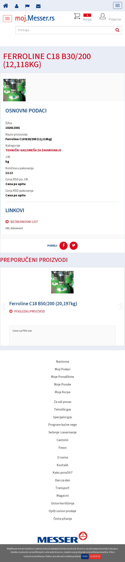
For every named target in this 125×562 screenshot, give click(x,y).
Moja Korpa (62, 392)
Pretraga (117, 30)
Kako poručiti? (63, 472)
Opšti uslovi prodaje (62, 511)
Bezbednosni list (24, 222)
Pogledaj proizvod (29, 311)
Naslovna (62, 361)
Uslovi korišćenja (62, 503)
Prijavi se (115, 16)
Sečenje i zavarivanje (63, 432)
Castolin (62, 440)
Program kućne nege (62, 424)
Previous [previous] (121, 306)
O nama (62, 457)
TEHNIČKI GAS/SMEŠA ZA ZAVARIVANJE (33, 150)
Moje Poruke (62, 384)
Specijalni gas (62, 417)
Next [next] (4, 306)
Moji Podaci (62, 369)
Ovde (85, 556)
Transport (62, 488)
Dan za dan (62, 480)
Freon (62, 448)
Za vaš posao (62, 402)
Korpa (87, 16)
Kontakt (62, 465)
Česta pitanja (62, 518)
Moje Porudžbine (62, 377)
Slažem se (95, 556)
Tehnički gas (62, 409)
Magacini (62, 495)
